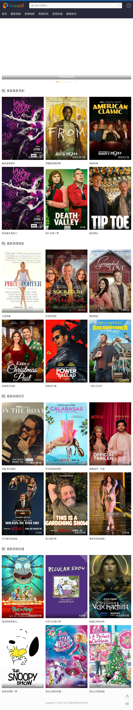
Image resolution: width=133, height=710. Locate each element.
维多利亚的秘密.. (97, 538)
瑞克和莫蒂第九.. (10, 621)
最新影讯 (71, 13)
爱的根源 (93, 316)
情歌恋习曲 (51, 386)
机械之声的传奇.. (97, 621)
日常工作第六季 (53, 621)
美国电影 (30, 13)
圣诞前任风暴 (8, 386)
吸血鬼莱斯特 (8, 163)
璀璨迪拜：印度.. (97, 469)
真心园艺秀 (51, 538)
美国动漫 (57, 13)
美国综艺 (43, 13)
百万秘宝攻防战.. (10, 538)
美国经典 (93, 163)
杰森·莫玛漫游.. (9, 469)
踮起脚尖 (93, 233)
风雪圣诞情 (51, 316)
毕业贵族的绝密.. (54, 469)
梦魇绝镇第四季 (53, 163)
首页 (4, 13)
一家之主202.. (96, 386)
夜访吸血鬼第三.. (10, 233)
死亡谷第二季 (52, 233)
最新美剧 (16, 13)
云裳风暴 (6, 316)
